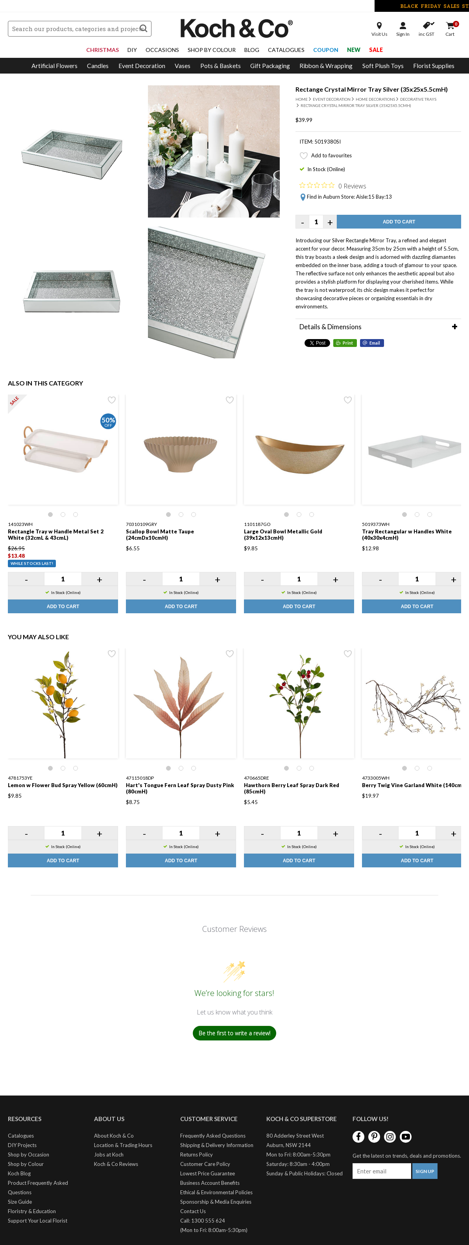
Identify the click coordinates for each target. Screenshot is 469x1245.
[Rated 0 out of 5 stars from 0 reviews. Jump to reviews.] (332, 186)
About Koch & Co (114, 1135)
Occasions (162, 49)
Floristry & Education (32, 1211)
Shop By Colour (212, 49)
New (353, 49)
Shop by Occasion (28, 1154)
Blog (251, 49)
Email (374, 342)
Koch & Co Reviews (116, 1164)
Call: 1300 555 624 (202, 1220)
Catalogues (286, 49)
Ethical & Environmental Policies (216, 1192)
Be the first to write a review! (234, 1033)
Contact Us (193, 1211)
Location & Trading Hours (123, 1145)
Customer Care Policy (205, 1164)
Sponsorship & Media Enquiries (215, 1202)
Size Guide (20, 1202)
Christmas (102, 49)
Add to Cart (399, 222)
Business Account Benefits (210, 1183)
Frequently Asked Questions (213, 1135)
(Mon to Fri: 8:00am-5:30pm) (213, 1230)
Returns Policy (196, 1154)
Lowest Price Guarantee (207, 1173)
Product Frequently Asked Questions (38, 1187)
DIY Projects (22, 1145)
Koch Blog (19, 1173)
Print (348, 342)
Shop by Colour (26, 1164)
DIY (132, 49)
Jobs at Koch (109, 1154)
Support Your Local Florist (37, 1220)
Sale (376, 49)
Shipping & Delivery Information (216, 1145)
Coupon (325, 49)
